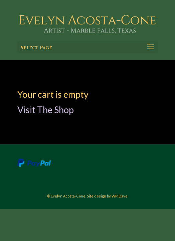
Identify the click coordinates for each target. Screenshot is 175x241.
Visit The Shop (45, 109)
